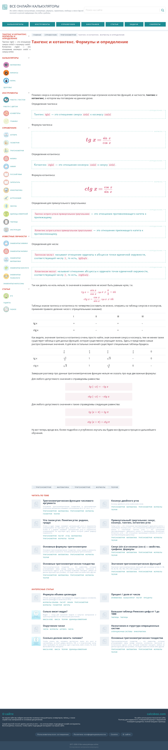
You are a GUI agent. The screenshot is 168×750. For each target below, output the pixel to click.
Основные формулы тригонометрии (65, 546)
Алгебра (63, 629)
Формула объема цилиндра (59, 594)
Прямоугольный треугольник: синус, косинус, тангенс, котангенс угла (133, 521)
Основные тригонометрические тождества (69, 563)
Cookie (114, 734)
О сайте (127, 734)
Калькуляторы (15, 24)
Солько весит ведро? (55, 611)
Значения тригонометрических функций (136, 563)
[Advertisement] (99, 69)
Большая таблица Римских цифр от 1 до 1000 (135, 613)
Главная (37, 35)
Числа (45, 629)
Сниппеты (155, 24)
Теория (57, 514)
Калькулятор (129, 598)
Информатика (140, 632)
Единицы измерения (78, 619)
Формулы (89, 511)
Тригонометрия (68, 35)
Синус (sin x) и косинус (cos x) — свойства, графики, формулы (136, 548)
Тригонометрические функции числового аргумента (68, 502)
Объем (70, 602)
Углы (68, 536)
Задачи (134, 24)
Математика (63, 511)
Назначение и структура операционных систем (135, 627)
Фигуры (67, 605)
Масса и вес (48, 619)
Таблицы (115, 617)
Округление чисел (54, 625)
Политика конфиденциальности (90, 734)
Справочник (68, 24)
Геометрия (47, 514)
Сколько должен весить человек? (63, 637)
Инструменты (42, 24)
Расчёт (61, 536)
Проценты (148, 598)
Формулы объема (50, 602)
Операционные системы (121, 632)
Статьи (114, 24)
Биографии (92, 24)
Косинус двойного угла (125, 500)
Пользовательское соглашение (53, 734)
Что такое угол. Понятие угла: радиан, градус (66, 521)
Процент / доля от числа (125, 594)
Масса (57, 619)
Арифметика (116, 598)
